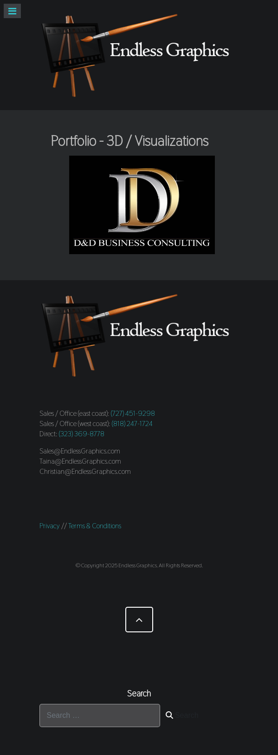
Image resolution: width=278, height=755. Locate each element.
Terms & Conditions (94, 525)
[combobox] (99, 715)
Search (182, 715)
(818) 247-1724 (132, 423)
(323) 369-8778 (81, 433)
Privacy (49, 525)
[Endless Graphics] (139, 55)
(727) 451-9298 (133, 413)
